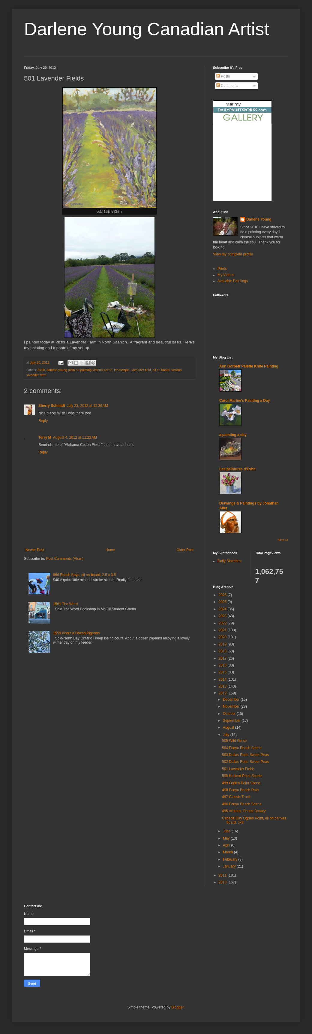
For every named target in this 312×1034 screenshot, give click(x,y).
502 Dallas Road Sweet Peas (245, 762)
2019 (223, 644)
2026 (223, 595)
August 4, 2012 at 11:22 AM (75, 437)
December (232, 699)
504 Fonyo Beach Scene (241, 748)
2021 (223, 630)
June (227, 831)
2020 (223, 637)
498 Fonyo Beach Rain (240, 790)
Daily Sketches (229, 561)
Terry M (44, 437)
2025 (223, 602)
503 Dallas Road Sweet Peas (245, 755)
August (229, 727)
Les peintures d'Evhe (237, 469)
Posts (223, 76)
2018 (223, 651)
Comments (227, 86)
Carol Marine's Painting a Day (244, 400)
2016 (223, 665)
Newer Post (35, 550)
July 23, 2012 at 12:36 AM (87, 406)
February (230, 859)
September (232, 720)
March (228, 852)
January (230, 866)
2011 (223, 875)
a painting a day (233, 435)
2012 (223, 693)
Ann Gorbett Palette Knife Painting (248, 366)
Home (110, 550)
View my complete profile (233, 254)
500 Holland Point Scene (242, 776)
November (232, 706)
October (230, 714)
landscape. (122, 370)
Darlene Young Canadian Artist (146, 29)
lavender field (141, 370)
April (227, 845)
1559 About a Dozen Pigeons (76, 633)
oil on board (161, 370)
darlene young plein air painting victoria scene (79, 370)
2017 (223, 658)
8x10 (41, 370)
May (227, 838)
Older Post (185, 550)
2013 (223, 686)
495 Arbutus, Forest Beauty (244, 811)
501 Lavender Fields (238, 769)
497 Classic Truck (236, 797)
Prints (222, 269)
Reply (43, 421)
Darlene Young (259, 219)
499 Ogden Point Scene (241, 783)
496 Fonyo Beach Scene (241, 804)
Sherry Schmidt (51, 406)
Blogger (177, 1007)
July (226, 735)
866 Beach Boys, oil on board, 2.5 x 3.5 (84, 575)
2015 (223, 672)
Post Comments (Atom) (64, 559)
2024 (223, 609)
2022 (223, 623)
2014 (223, 679)
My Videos (226, 275)
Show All (283, 539)
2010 (223, 882)
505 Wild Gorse (234, 741)
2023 (223, 616)
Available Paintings (233, 281)
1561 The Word (65, 604)
